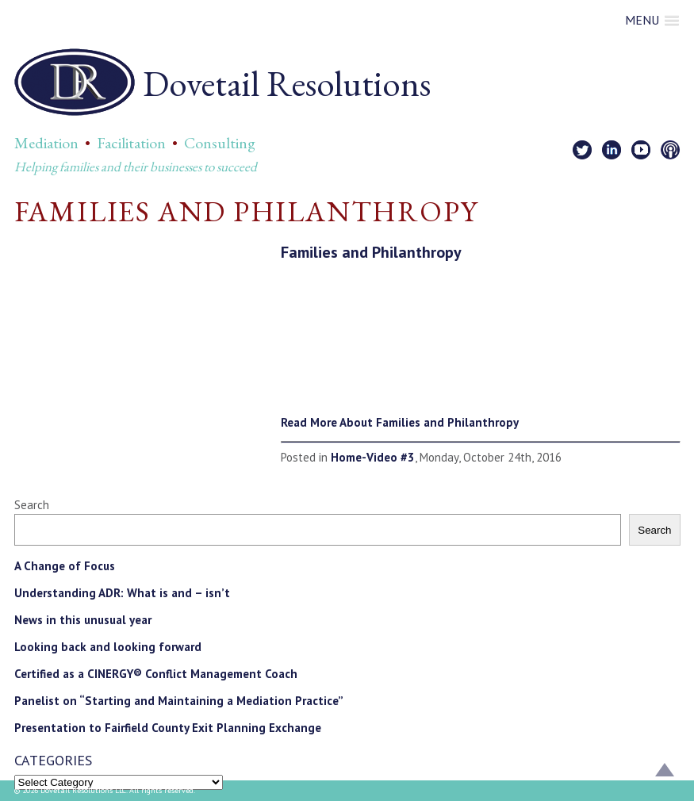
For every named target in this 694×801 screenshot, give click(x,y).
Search (31, 504)
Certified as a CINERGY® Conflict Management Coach (155, 673)
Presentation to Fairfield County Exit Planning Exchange (167, 727)
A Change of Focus (64, 565)
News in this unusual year (82, 619)
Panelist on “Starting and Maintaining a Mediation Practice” (178, 700)
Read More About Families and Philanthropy (400, 422)
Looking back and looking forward (107, 646)
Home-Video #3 (373, 457)
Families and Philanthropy (371, 252)
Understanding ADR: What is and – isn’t (122, 592)
